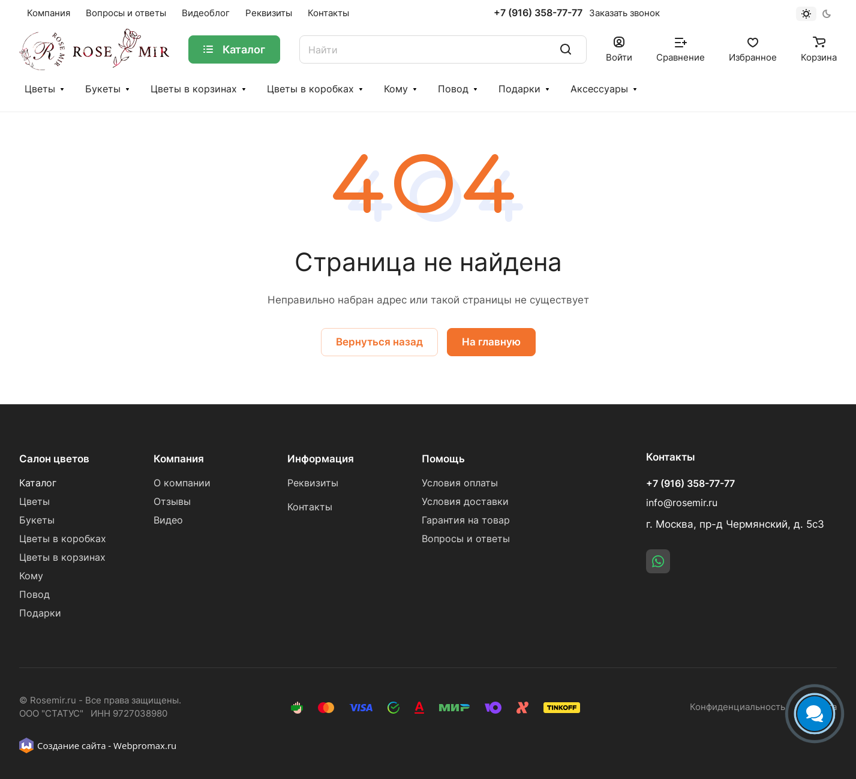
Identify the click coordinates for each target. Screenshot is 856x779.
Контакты (309, 507)
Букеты (103, 89)
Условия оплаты (460, 483)
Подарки (519, 89)
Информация (320, 459)
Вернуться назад (379, 342)
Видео (168, 520)
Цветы (40, 89)
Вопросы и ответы (466, 539)
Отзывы (172, 501)
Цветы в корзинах (194, 89)
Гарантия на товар (466, 520)
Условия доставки (465, 501)
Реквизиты (312, 483)
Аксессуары (599, 89)
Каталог (37, 483)
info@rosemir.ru (681, 503)
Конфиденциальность (737, 707)
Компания (179, 459)
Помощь (443, 459)
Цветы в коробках (310, 89)
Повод (453, 89)
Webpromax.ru (144, 745)
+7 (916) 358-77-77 (538, 13)
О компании (182, 483)
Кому (396, 89)
